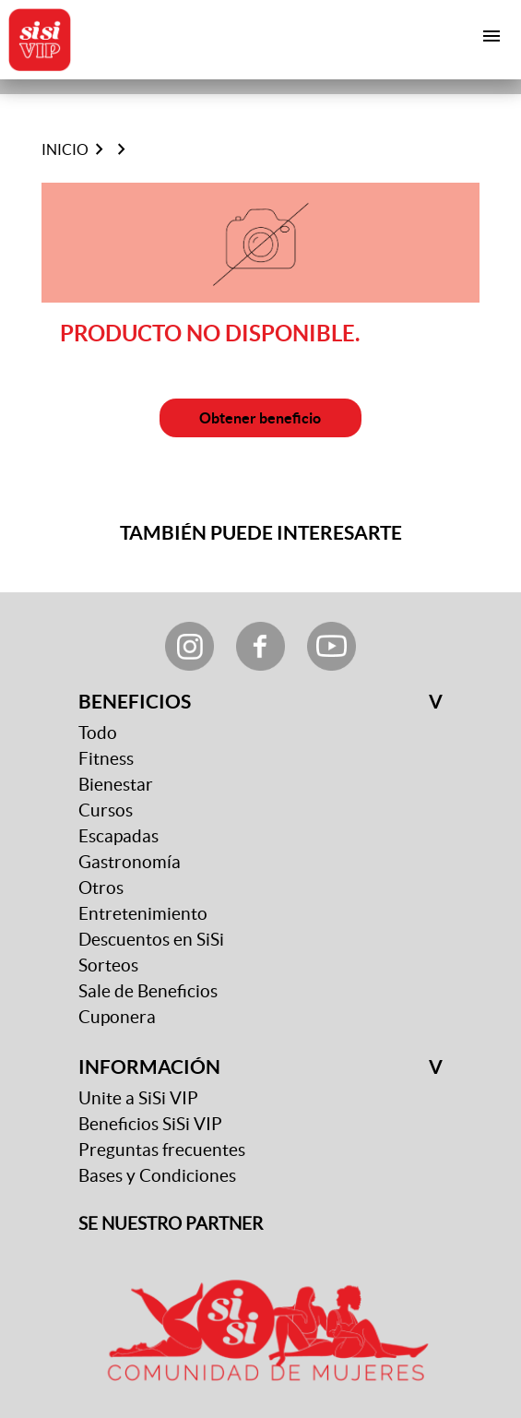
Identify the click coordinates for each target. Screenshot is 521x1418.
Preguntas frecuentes (161, 1150)
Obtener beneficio (260, 418)
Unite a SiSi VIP (138, 1098)
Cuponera (117, 1017)
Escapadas (118, 836)
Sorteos (108, 965)
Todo (97, 733)
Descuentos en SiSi (151, 939)
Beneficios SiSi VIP (150, 1124)
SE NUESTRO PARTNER (170, 1223)
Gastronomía (129, 862)
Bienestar (115, 784)
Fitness (106, 759)
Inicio (65, 149)
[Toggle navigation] (492, 36)
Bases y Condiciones (157, 1176)
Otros (101, 888)
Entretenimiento (142, 913)
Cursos (105, 810)
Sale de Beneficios (148, 991)
